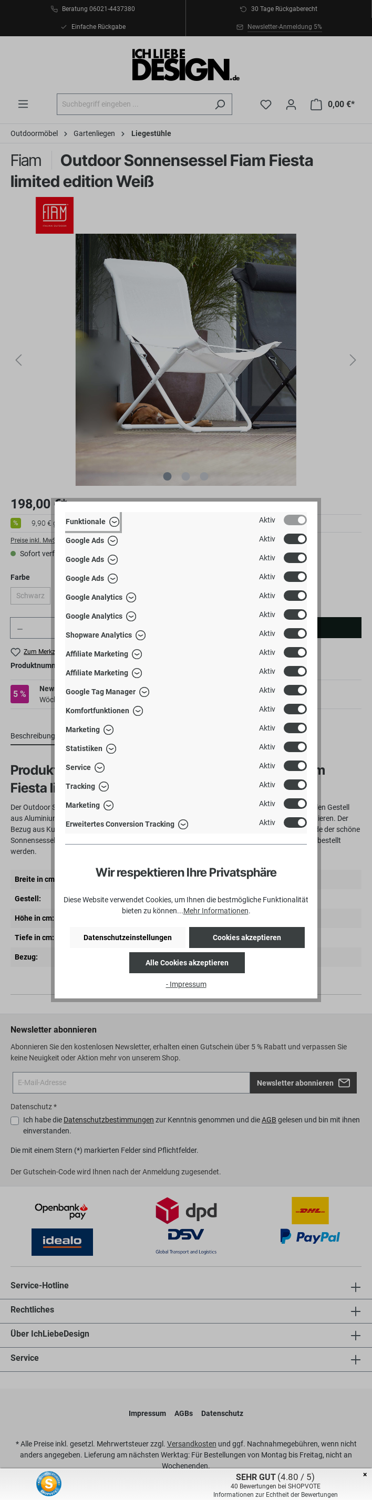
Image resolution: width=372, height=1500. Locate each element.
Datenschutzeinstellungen (128, 937)
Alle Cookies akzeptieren (187, 963)
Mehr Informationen (216, 911)
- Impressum (186, 984)
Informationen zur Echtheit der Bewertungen (275, 1494)
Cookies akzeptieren (247, 937)
